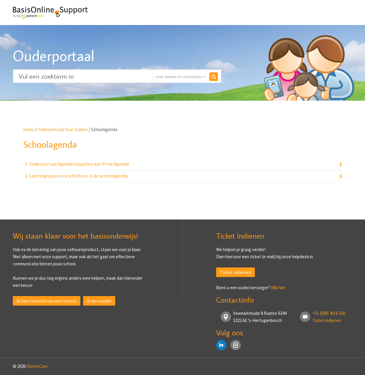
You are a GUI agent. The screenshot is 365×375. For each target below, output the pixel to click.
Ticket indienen (235, 272)
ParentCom (36, 366)
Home (28, 129)
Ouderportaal (49, 129)
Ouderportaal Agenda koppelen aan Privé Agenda (79, 164)
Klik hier (278, 287)
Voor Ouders (76, 129)
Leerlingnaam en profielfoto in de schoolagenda (78, 176)
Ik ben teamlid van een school (46, 301)
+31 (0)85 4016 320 (328, 313)
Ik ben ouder (99, 301)
